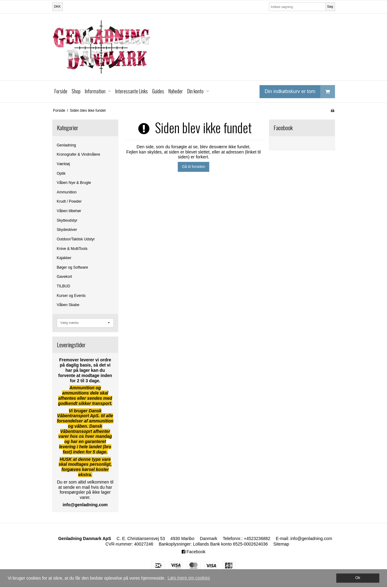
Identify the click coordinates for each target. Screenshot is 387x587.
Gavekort (64, 276)
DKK (57, 6)
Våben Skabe (68, 305)
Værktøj (63, 164)
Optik (61, 173)
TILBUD (63, 286)
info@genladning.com (311, 538)
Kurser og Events (71, 296)
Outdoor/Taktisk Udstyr (76, 239)
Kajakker (64, 258)
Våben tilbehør (69, 211)
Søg (330, 6)
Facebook (193, 551)
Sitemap (281, 544)
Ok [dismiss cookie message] (357, 578)
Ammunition (67, 192)
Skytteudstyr (67, 220)
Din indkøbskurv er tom (300, 91)
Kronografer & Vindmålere (78, 154)
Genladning (66, 145)
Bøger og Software (72, 267)
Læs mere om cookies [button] (189, 577)
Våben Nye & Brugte (74, 183)
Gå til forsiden (193, 167)
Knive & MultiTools (72, 249)
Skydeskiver (67, 229)
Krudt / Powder (69, 201)
